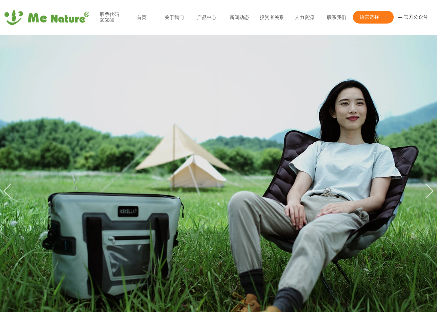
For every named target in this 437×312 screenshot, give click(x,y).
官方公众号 (413, 17)
